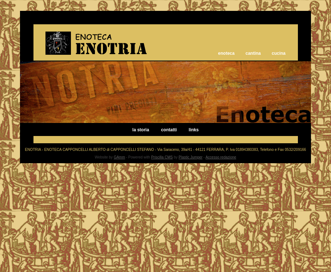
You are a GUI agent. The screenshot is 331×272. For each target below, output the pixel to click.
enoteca (226, 53)
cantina (253, 53)
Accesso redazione (221, 157)
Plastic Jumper (191, 157)
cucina (279, 53)
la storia (140, 129)
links (194, 129)
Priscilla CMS (161, 157)
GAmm (119, 157)
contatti (169, 129)
